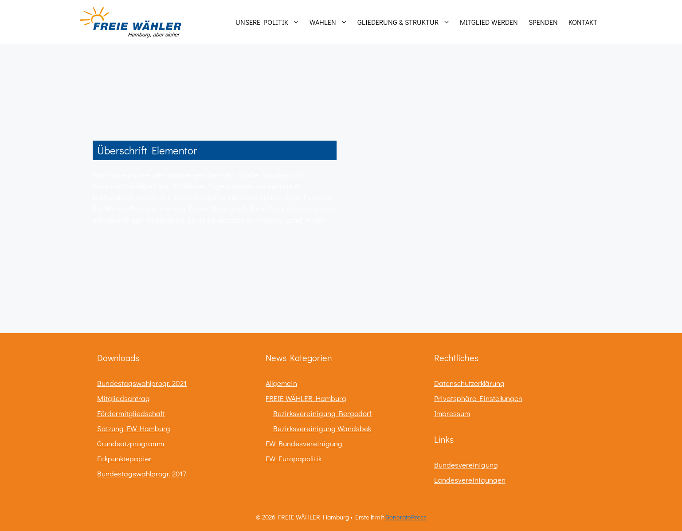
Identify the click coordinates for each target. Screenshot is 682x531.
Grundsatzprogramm (130, 443)
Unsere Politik (269, 22)
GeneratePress (406, 516)
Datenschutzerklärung (469, 383)
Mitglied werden (489, 22)
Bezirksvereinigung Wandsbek (322, 428)
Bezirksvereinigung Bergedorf (322, 413)
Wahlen (331, 22)
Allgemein (281, 383)
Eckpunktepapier (124, 458)
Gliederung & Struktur (406, 22)
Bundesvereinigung (466, 465)
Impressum (452, 413)
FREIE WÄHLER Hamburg (306, 398)
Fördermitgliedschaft (131, 413)
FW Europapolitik (293, 458)
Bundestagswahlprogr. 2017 (141, 473)
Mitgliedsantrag (123, 398)
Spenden (543, 22)
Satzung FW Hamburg (133, 428)
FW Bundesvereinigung (304, 443)
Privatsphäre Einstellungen (478, 398)
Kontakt (582, 22)
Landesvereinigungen (470, 480)
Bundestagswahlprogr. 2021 (142, 383)
